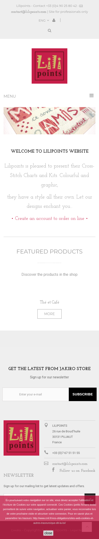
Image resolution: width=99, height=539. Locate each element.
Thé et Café (49, 302)
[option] (49, 304)
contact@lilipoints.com (28, 12)
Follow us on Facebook (77, 471)
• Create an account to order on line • (49, 218)
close (48, 533)
